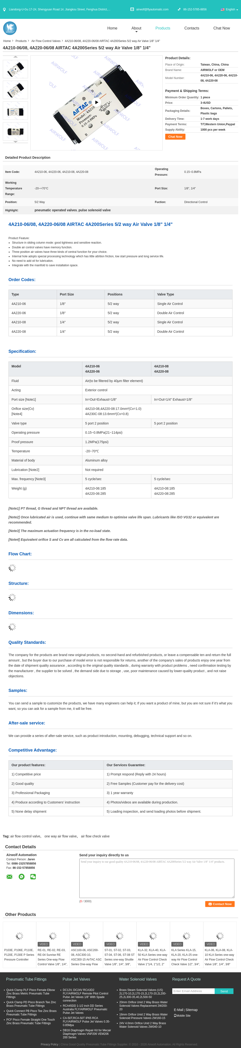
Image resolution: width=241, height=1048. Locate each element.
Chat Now (221, 28)
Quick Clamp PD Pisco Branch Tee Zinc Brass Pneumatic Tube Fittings (31, 1004)
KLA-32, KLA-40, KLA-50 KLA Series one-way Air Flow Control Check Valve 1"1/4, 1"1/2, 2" (152, 957)
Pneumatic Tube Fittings (26, 979)
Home (112, 28)
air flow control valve (25, 836)
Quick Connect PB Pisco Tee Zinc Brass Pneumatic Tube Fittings (31, 1012)
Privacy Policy (49, 1044)
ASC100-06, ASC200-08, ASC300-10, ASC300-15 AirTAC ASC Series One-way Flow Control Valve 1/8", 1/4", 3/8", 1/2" (86, 961)
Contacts (192, 28)
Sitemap (191, 1010)
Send (224, 991)
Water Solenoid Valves (138, 979)
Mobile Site (182, 1015)
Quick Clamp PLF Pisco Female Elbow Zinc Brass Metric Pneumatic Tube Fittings (30, 993)
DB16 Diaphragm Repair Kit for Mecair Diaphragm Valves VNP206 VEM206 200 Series (87, 1034)
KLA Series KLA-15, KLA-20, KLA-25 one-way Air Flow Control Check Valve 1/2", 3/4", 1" (185, 959)
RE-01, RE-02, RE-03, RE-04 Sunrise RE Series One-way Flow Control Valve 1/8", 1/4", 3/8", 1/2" (52, 959)
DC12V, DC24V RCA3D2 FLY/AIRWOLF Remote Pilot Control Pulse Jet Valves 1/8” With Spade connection (85, 995)
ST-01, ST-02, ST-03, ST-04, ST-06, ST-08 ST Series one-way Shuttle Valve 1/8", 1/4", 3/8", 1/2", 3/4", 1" (119, 959)
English (232, 9)
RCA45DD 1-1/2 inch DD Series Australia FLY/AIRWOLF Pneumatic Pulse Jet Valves (85, 1009)
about (136, 28)
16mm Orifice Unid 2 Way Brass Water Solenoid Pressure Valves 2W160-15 (143, 1016)
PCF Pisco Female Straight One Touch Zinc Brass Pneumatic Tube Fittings (30, 1021)
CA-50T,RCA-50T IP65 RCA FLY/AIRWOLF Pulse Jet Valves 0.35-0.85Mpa (86, 1021)
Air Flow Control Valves (45, 41)
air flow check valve (95, 836)
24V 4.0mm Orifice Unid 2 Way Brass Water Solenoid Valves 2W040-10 (142, 1025)
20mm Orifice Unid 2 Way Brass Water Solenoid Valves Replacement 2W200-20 (143, 1006)
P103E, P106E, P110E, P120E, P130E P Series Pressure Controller (19, 954)
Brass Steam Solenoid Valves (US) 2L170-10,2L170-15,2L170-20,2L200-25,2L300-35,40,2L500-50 (142, 993)
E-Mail (178, 1010)
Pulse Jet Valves (76, 979)
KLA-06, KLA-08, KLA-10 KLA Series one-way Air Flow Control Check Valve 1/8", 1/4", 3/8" (219, 957)
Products (162, 28)
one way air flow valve (60, 836)
